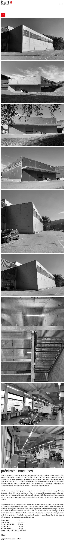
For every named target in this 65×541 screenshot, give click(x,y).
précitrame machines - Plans (11, 539)
